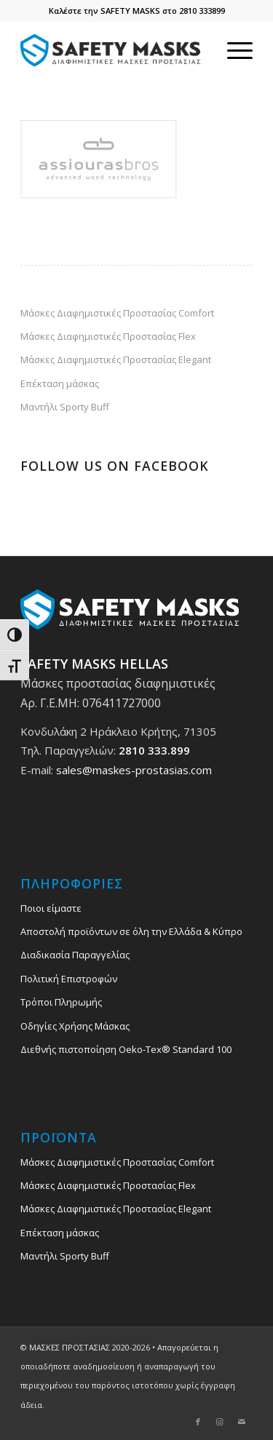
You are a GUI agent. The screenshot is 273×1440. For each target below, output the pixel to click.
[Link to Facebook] (198, 1422)
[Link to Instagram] (220, 1422)
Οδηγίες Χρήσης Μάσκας (75, 1026)
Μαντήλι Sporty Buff (64, 406)
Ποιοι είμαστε (51, 908)
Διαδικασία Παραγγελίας (75, 954)
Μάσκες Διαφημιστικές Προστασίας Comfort (117, 312)
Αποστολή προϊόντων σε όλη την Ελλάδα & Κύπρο (131, 931)
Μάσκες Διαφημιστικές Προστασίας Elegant (115, 359)
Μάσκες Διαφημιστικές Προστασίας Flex (108, 336)
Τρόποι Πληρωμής (61, 1002)
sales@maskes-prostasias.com (134, 770)
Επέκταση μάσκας (59, 383)
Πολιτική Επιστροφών (68, 978)
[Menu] (233, 50)
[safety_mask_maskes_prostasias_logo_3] (113, 50)
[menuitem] (233, 50)
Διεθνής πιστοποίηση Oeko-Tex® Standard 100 (126, 1049)
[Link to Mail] (242, 1422)
